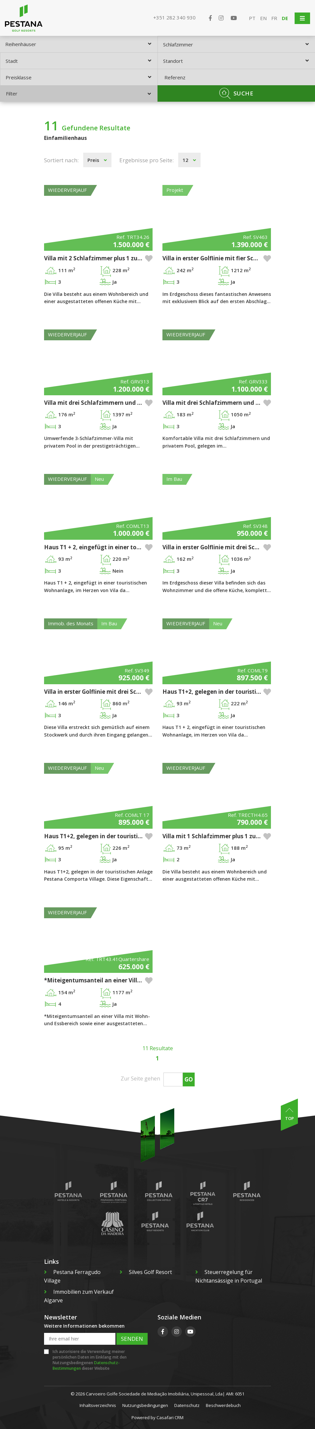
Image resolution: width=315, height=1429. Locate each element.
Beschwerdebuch (223, 1405)
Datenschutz (187, 1405)
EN (263, 18)
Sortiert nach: (61, 160)
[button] (149, 258)
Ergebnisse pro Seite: (146, 160)
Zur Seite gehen (140, 1078)
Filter (78, 93)
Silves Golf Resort (146, 1272)
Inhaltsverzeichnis (98, 1405)
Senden (132, 1338)
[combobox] (79, 44)
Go (188, 1079)
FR (274, 18)
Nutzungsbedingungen (145, 1405)
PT (252, 18)
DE (285, 18)
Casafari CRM (170, 1417)
